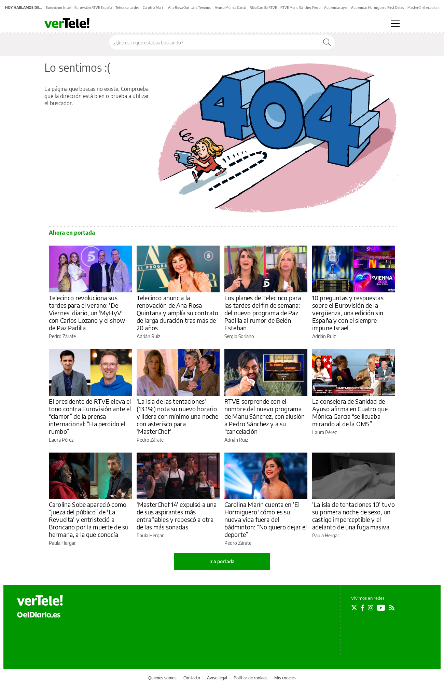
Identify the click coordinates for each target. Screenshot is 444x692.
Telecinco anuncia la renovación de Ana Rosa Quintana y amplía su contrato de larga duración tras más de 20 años (177, 313)
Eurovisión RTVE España (93, 7)
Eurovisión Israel (58, 7)
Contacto (191, 677)
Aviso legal (217, 677)
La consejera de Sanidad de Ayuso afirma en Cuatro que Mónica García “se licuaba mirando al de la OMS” (350, 412)
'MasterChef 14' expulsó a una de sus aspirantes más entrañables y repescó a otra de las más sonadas (177, 515)
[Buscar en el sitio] (214, 42)
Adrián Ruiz (148, 336)
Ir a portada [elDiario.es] (222, 561)
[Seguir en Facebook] (362, 608)
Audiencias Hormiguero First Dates (377, 7)
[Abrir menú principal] (395, 23)
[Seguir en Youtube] (381, 608)
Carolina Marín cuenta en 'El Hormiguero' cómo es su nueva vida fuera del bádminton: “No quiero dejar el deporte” (265, 519)
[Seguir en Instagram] (370, 608)
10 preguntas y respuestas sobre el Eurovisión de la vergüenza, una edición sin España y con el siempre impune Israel (348, 313)
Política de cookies (250, 677)
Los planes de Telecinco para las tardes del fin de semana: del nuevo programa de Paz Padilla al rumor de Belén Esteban (262, 313)
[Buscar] (327, 42)
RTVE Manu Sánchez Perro (300, 7)
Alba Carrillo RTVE (263, 7)
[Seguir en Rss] (391, 608)
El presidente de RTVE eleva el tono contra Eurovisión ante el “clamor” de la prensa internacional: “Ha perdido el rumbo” (90, 416)
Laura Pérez (61, 440)
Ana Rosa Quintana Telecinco (189, 7)
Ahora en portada (72, 232)
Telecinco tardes (127, 7)
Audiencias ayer (336, 7)
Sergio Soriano (239, 336)
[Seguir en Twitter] (354, 608)
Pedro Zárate (62, 336)
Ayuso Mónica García (230, 7)
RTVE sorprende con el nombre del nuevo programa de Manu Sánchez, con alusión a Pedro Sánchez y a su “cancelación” (264, 416)
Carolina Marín (154, 7)
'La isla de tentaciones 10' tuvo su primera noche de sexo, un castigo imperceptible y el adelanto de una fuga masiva (353, 515)
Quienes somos (162, 677)
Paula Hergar (62, 543)
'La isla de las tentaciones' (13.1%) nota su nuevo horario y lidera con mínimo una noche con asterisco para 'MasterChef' (177, 416)
